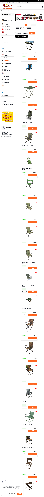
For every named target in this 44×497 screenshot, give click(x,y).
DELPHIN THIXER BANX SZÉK (35, 288)
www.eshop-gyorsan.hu (24, 496)
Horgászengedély (30, 2)
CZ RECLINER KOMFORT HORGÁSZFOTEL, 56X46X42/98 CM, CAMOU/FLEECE (22, 149)
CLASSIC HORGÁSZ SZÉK (21, 195)
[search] (27, 7)
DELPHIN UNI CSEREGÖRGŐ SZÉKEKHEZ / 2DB (35, 382)
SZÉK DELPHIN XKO (19, 264)
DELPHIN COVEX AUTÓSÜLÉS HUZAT (21, 382)
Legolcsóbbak (18, 33)
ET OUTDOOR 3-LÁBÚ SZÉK (35, 172)
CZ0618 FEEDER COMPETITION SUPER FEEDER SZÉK (35, 54)
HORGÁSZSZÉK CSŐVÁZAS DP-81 (22, 77)
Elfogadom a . (31, 437)
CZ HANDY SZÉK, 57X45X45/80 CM (22, 124)
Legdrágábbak (25, 33)
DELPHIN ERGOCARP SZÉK (21, 288)
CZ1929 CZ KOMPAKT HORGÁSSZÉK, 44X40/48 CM (21, 173)
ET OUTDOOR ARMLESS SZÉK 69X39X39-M (21, 219)
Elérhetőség (9, 2)
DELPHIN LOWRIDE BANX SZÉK (21, 334)
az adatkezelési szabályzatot (28, 437)
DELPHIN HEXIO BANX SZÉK (21, 311)
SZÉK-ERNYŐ (8, 10)
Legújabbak (32, 33)
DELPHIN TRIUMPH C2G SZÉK (35, 76)
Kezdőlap (2, 10)
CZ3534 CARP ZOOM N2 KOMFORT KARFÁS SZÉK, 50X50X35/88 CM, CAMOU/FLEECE (34, 125)
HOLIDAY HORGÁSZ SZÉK (34, 195)
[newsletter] (39, 435)
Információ (4, 2)
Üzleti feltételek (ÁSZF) (16, 2)
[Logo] (7, 6)
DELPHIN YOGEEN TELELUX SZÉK (36, 358)
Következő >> (32, 392)
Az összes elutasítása (11, 493)
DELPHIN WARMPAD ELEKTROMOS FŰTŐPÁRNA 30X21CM (35, 335)
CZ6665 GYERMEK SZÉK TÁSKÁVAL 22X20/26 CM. (35, 100)
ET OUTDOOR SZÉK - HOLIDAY (21, 241)
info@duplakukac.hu (7, 136)
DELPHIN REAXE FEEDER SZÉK (21, 358)
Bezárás (19, 493)
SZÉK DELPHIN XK (33, 264)
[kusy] (18, 60)
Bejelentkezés (35, 0)
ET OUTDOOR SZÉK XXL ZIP (35, 218)
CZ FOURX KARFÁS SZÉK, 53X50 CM (22, 100)
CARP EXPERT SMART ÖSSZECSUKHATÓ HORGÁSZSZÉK (20, 53)
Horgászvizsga (23, 2)
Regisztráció (41, 0)
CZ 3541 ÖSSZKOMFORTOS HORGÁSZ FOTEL (35, 149)
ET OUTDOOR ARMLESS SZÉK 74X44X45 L (35, 242)
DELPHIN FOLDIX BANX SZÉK (35, 311)
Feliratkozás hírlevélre (11, 432)
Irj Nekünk (6, 469)
